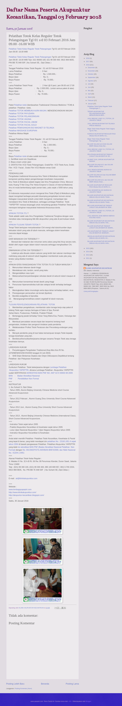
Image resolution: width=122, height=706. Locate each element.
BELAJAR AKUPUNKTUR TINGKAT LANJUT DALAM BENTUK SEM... (99, 206)
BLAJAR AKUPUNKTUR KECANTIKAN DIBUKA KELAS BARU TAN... (100, 222)
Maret (90, 97)
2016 (88, 65)
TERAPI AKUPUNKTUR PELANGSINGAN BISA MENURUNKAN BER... (96, 113)
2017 (88, 61)
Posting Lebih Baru (15, 684)
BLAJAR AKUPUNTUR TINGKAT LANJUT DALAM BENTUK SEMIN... (100, 227)
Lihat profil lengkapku (91, 291)
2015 (88, 248)
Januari (90, 104)
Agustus (91, 81)
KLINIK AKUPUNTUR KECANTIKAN (99, 268)
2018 (88, 58)
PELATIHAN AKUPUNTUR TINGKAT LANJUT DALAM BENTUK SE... (100, 155)
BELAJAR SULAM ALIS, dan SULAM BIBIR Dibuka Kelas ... (100, 181)
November (91, 71)
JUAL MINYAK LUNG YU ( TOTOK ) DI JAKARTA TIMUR (100, 119)
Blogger (88, 701)
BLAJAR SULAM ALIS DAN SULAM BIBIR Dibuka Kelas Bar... (99, 145)
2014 (88, 251)
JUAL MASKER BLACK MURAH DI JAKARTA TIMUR (99, 191)
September (92, 77)
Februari (91, 100)
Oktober (91, 74)
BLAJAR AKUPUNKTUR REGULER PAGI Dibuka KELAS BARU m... (99, 186)
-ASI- (70, 701)
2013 (88, 255)
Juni (89, 87)
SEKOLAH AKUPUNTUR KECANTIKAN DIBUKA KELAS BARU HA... (101, 237)
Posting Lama (72, 684)
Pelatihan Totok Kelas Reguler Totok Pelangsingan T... (99, 107)
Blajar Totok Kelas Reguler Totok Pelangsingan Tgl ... (98, 140)
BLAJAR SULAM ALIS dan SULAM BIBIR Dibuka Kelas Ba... (101, 175)
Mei (89, 90)
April (89, 94)
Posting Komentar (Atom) (23, 688)
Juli (89, 84)
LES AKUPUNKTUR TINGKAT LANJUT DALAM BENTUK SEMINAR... (100, 232)
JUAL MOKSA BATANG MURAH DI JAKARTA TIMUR (99, 170)
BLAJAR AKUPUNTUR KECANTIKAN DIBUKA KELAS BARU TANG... (100, 196)
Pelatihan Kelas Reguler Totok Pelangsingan (30, 49)
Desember (91, 67)
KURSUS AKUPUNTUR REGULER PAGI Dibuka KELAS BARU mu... (101, 134)
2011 (88, 258)
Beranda (45, 684)
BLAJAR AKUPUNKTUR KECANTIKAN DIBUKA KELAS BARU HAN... (100, 242)
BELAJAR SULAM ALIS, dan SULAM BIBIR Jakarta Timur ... (100, 165)
